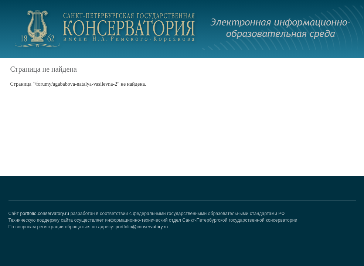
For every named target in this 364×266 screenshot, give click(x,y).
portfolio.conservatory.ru (44, 213)
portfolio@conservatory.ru (142, 226)
